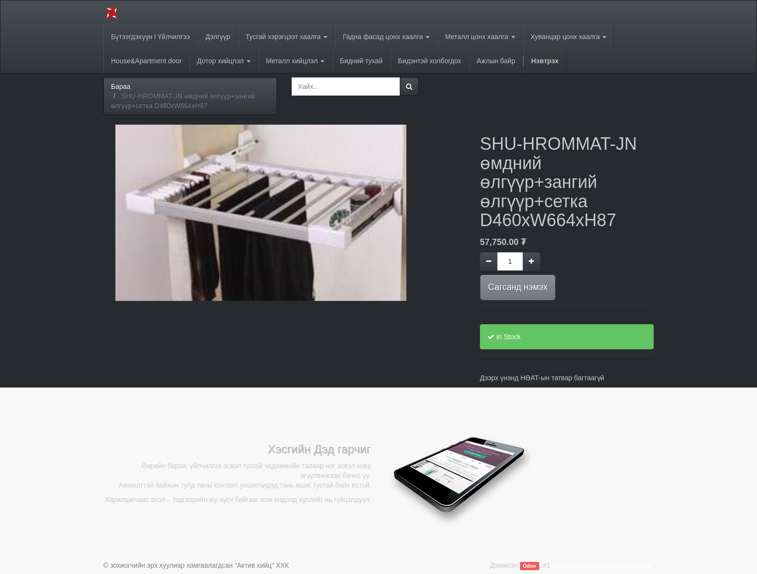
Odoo (529, 566)
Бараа (120, 86)
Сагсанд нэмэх (517, 287)
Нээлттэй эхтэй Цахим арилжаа (602, 565)
